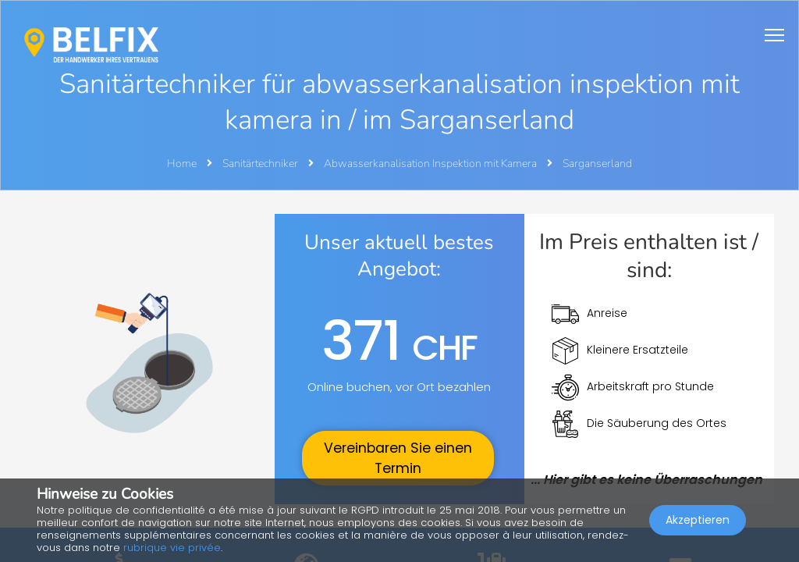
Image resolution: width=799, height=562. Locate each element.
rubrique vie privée (172, 547)
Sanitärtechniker (261, 163)
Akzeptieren (698, 520)
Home (182, 163)
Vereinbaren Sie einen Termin (398, 458)
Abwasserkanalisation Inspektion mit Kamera (431, 163)
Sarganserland (597, 163)
